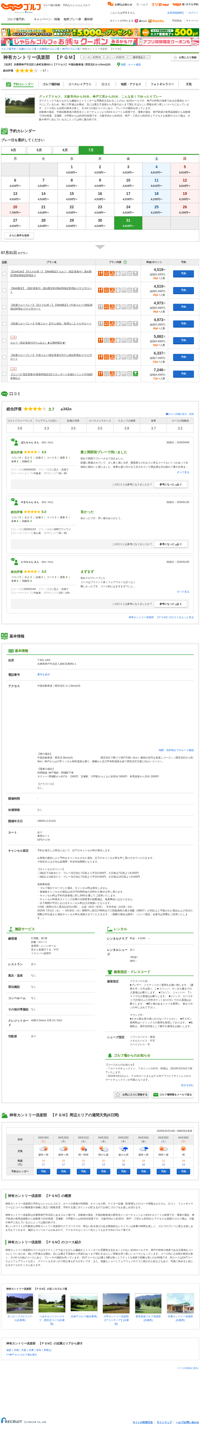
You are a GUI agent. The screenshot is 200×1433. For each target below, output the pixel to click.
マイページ (192, 20)
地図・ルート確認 (131, 64)
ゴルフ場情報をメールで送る (172, 1094)
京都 (16, 1350)
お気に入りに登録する (131, 1094)
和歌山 (47, 1350)
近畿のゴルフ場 (27, 48)
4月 (13, 150)
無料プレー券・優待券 (78, 19)
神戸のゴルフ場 (71, 48)
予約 (183, 273)
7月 (91, 150)
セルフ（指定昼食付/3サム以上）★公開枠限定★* (38, 342)
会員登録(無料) (175, 12)
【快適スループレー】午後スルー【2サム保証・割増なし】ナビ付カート (51, 323)
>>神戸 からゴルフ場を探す (21, 1354)
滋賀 (8, 1350)
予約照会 (177, 20)
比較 (4, 262)
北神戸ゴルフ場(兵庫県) (84, 1316)
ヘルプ (144, 4)
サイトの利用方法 (143, 1422)
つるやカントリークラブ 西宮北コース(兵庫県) (52, 1320)
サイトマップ (164, 1422)
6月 (65, 150)
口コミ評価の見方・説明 (181, 414)
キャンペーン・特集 (47, 19)
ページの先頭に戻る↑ (188, 1368)
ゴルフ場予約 (15, 19)
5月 (39, 150)
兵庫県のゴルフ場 (49, 48)
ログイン (193, 12)
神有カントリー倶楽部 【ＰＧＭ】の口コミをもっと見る (161, 617)
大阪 (23, 1350)
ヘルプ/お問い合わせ (187, 1422)
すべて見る (183, 472)
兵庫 (31, 1350)
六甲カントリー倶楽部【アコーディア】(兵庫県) (116, 1320)
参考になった (171, 484)
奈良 (38, 1350)
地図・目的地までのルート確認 (176, 750)
